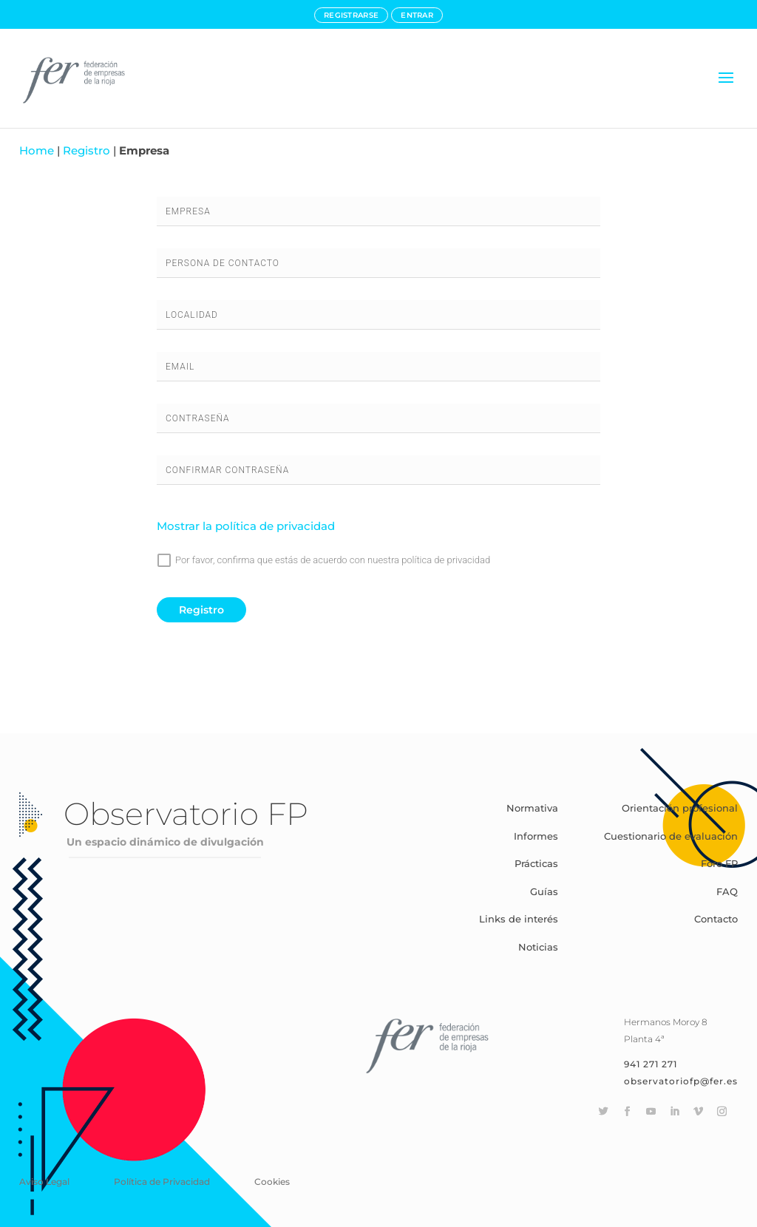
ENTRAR (417, 15)
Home (36, 150)
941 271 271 (650, 1064)
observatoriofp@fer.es (681, 1081)
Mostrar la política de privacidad (246, 526)
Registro (86, 150)
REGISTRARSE (351, 15)
